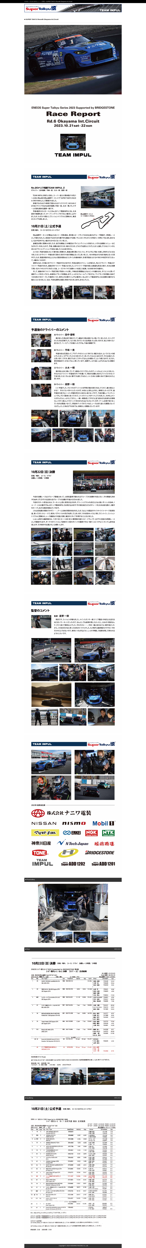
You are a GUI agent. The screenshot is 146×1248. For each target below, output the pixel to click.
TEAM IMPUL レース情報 (37, 1)
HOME (26, 1)
